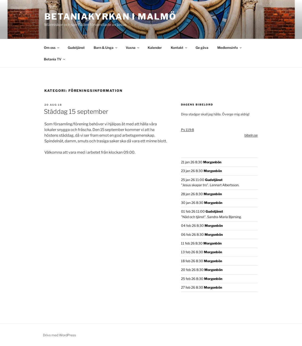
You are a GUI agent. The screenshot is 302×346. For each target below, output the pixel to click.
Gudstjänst (76, 48)
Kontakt (179, 48)
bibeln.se (251, 135)
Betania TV (55, 59)
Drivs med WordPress (59, 335)
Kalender (155, 48)
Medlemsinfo (229, 48)
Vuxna (133, 48)
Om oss (52, 48)
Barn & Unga (106, 48)
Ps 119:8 (187, 130)
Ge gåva (202, 48)
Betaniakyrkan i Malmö (110, 16)
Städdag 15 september (76, 111)
